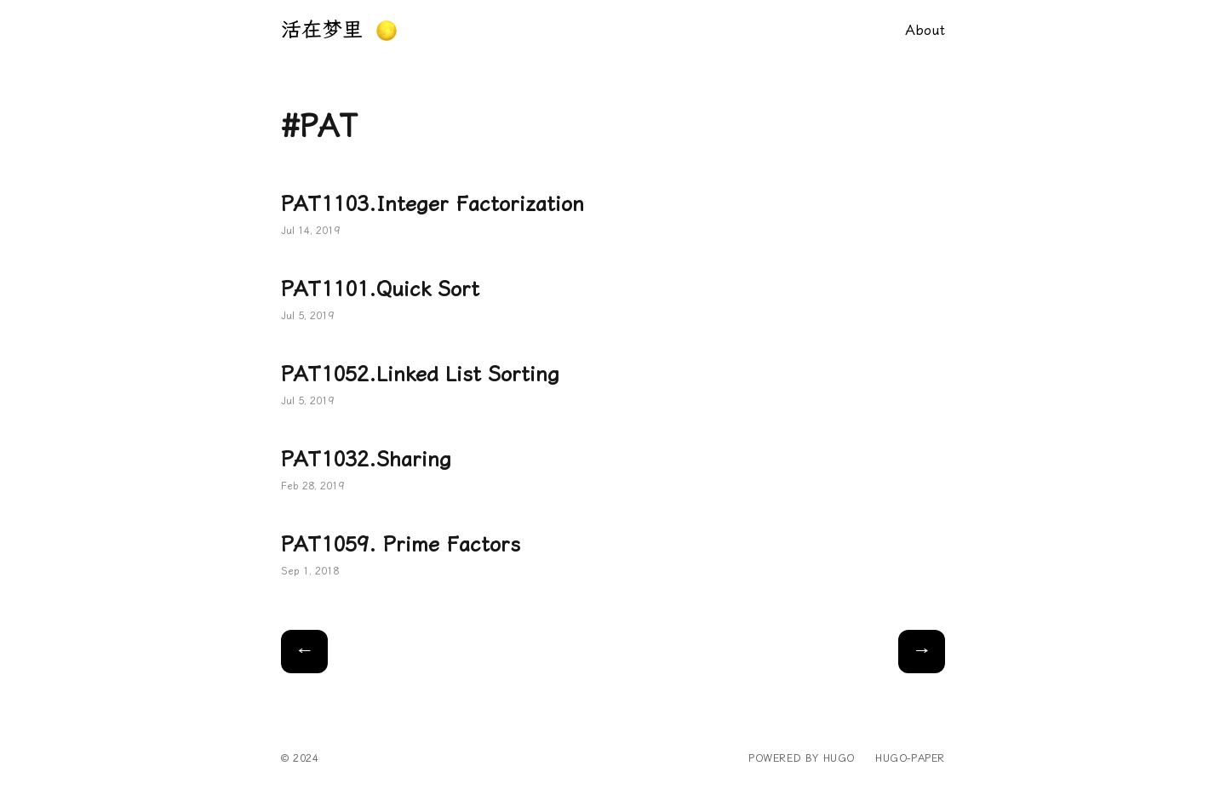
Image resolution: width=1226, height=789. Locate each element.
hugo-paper (910, 758)
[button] (386, 30)
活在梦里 (322, 30)
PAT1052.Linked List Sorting (613, 386)
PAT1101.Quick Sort (613, 301)
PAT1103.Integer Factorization (613, 216)
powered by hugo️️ (801, 758)
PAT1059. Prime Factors (613, 556)
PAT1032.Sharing (613, 471)
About (925, 30)
